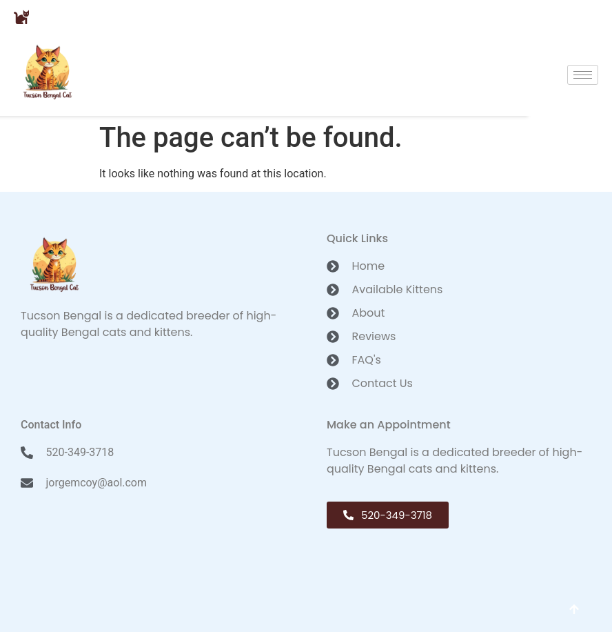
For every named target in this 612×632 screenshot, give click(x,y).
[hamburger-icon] (582, 75)
